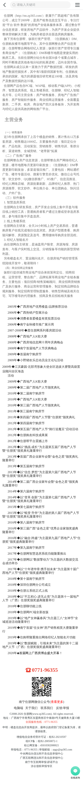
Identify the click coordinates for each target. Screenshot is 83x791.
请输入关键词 (26, 5)
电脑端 (18, 708)
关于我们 (31, 708)
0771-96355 (45, 670)
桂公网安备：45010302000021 (41, 745)
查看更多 (57, 701)
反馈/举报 (62, 708)
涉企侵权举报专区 (41, 765)
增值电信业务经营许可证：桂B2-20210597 (41, 736)
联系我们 (47, 708)
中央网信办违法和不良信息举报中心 (41, 753)
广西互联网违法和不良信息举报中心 (41, 757)
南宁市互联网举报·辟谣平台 (41, 761)
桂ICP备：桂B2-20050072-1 (42, 741)
